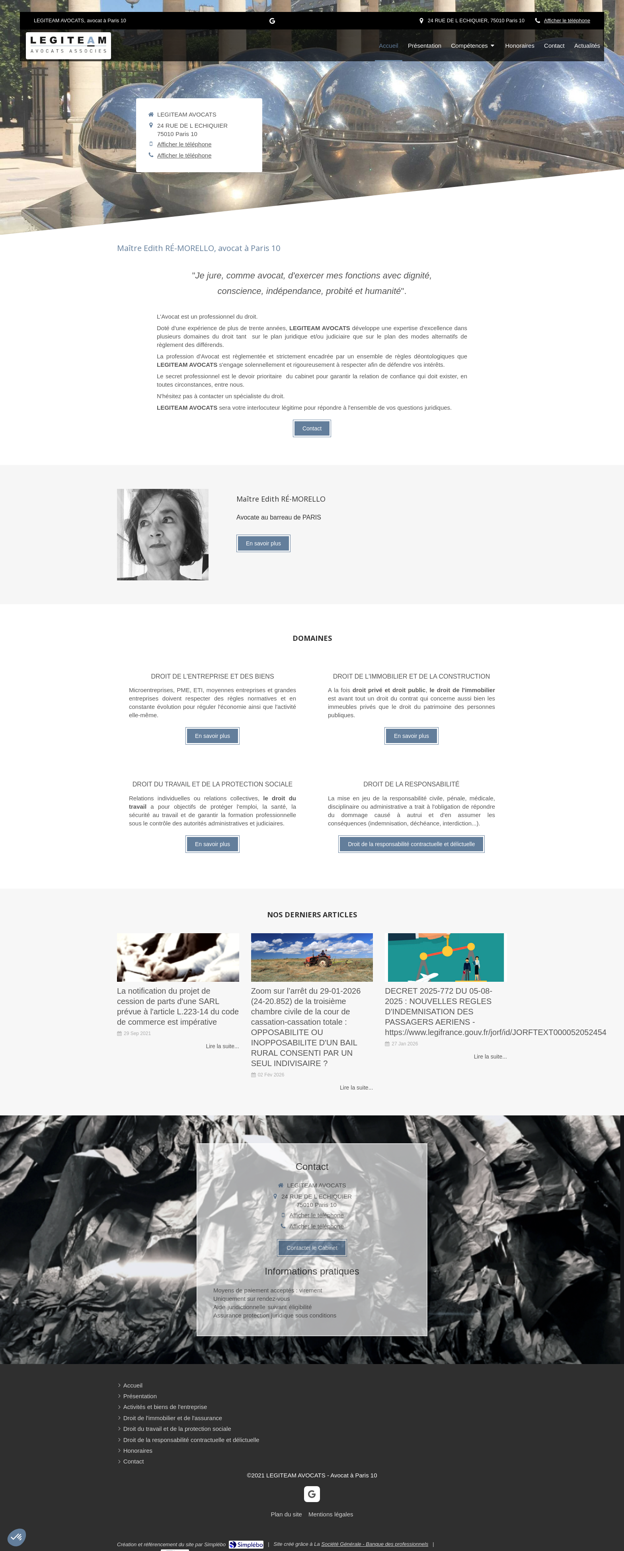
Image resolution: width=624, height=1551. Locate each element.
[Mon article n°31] (446, 957)
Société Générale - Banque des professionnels (374, 1544)
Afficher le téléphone (567, 20)
